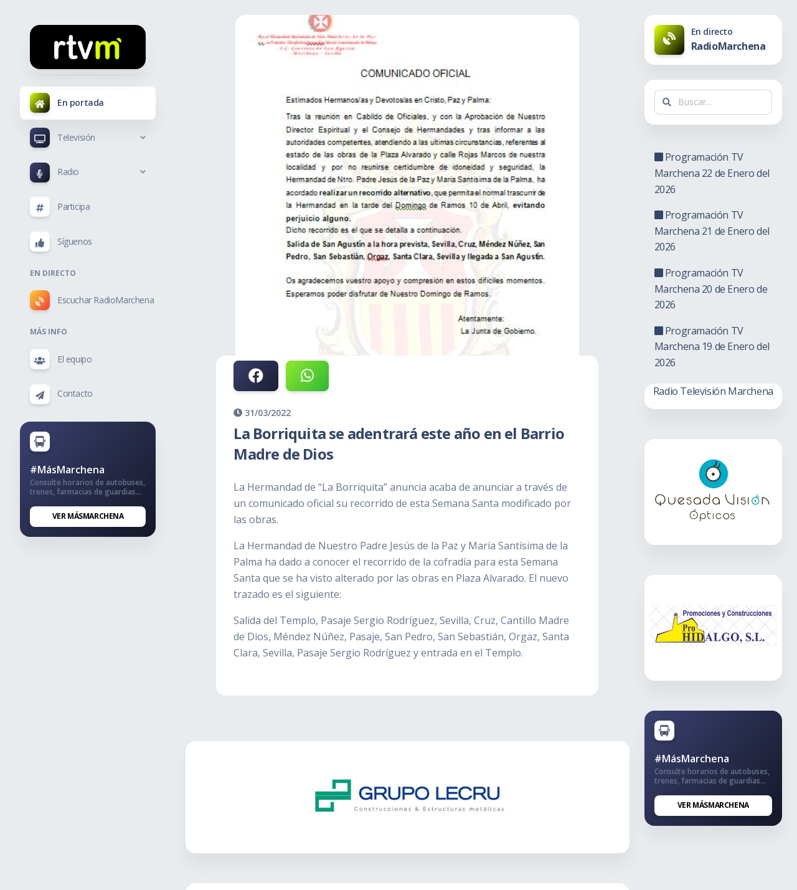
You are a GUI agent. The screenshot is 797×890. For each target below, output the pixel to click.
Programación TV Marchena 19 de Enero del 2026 (712, 346)
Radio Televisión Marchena (713, 391)
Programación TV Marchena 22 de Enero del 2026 (712, 173)
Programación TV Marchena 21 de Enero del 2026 (712, 230)
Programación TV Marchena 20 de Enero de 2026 (711, 288)
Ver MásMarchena (88, 516)
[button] (88, 137)
